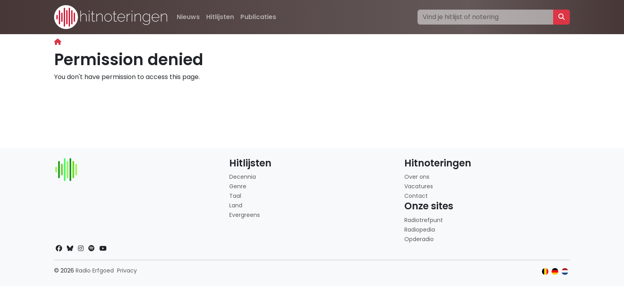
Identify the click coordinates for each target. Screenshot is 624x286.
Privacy (127, 270)
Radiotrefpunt (423, 220)
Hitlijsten (220, 16)
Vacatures (418, 186)
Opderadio (419, 239)
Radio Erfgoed (95, 270)
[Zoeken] (485, 17)
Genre (237, 186)
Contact (416, 196)
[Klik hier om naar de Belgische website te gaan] (545, 271)
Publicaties (258, 16)
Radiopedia (419, 230)
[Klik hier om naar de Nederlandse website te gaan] (565, 271)
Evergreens (244, 215)
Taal (235, 196)
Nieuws (188, 16)
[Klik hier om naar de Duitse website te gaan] (555, 271)
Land (235, 205)
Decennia (242, 177)
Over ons (416, 177)
